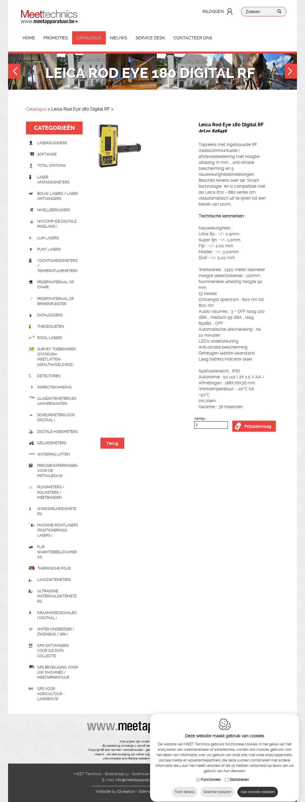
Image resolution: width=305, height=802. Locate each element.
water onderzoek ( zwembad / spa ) (55, 631)
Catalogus (89, 37)
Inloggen (213, 11)
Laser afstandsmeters (53, 179)
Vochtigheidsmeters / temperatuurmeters (57, 266)
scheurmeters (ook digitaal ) (56, 417)
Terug (112, 443)
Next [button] (291, 72)
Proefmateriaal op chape (55, 284)
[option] (138, 146)
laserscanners (52, 143)
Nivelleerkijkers (53, 210)
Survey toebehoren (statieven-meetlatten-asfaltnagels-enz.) (56, 356)
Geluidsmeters (51, 443)
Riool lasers (49, 338)
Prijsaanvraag (257, 426)
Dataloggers (50, 315)
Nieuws (118, 37)
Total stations (51, 166)
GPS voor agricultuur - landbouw (51, 694)
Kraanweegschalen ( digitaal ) (57, 615)
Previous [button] (14, 72)
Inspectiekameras (54, 387)
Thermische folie (54, 568)
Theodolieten (50, 326)
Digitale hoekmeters (57, 432)
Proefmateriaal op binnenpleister (55, 301)
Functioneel (210, 775)
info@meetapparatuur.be (137, 780)
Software (47, 154)
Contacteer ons (192, 37)
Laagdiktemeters (54, 580)
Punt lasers (49, 249)
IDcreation (115, 791)
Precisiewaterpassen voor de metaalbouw (57, 471)
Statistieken (239, 775)
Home (29, 37)
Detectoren (48, 376)
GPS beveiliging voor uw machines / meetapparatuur (57, 672)
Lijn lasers (48, 238)
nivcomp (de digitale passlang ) (57, 224)
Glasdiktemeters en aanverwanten (56, 401)
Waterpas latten (53, 454)
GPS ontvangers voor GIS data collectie (53, 651)
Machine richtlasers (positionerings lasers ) (57, 530)
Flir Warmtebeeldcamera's (57, 552)
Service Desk (150, 37)
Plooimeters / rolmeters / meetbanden (50, 492)
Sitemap (146, 791)
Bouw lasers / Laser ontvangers (57, 196)
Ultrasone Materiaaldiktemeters (57, 596)
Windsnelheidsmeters (56, 511)
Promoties (55, 37)
